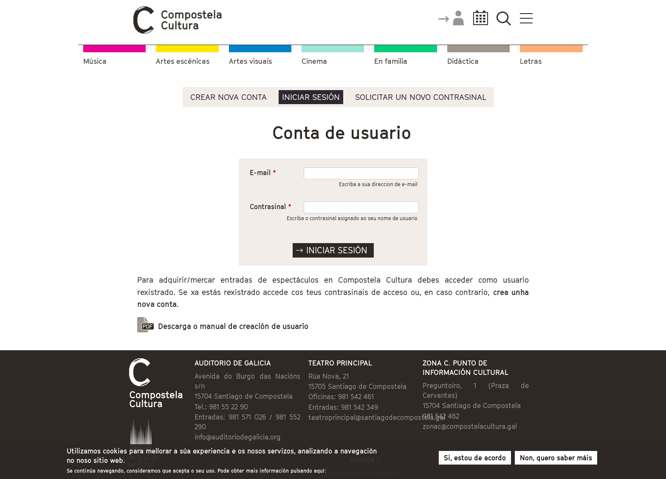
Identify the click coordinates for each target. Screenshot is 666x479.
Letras (531, 61)
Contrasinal (270, 206)
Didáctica (463, 61)
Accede (450, 19)
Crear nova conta (228, 97)
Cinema (314, 61)
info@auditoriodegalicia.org (238, 437)
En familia (390, 61)
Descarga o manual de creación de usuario (233, 326)
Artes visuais (250, 61)
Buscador (504, 18)
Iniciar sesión (311, 97)
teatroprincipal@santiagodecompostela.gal (376, 417)
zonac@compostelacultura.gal (470, 426)
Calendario (478, 18)
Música (95, 61)
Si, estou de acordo (475, 458)
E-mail (263, 172)
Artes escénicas (182, 61)
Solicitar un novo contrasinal (420, 97)
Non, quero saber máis (556, 458)
